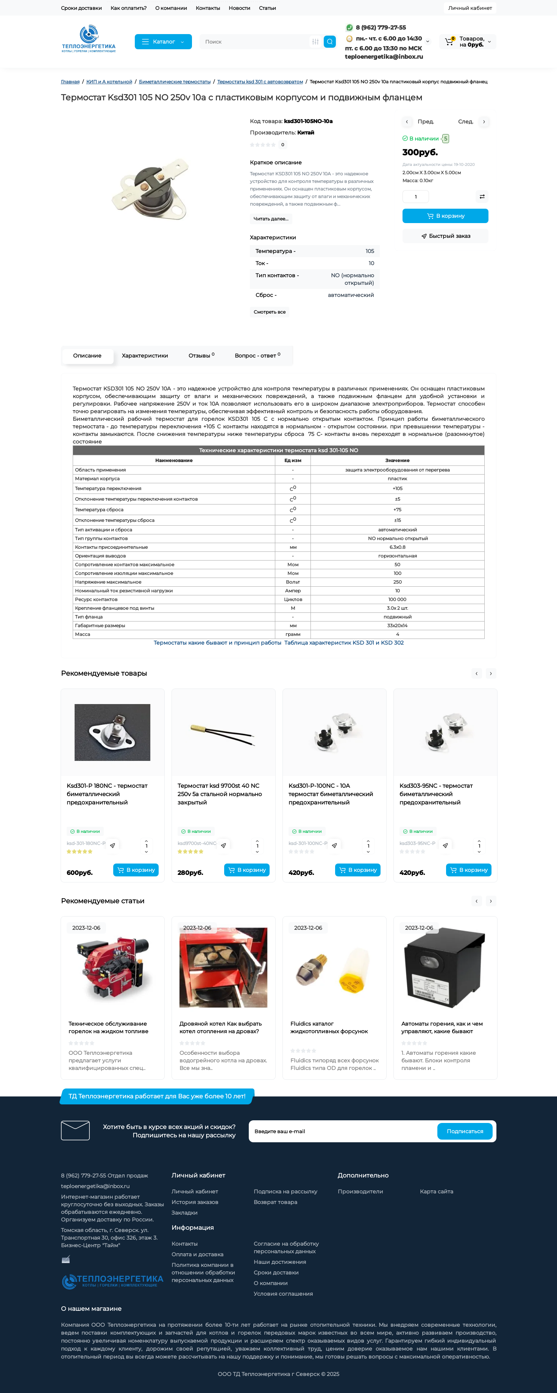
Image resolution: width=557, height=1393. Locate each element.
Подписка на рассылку (285, 1191)
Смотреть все (270, 312)
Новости (239, 8)
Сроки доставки (81, 8)
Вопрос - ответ (256, 355)
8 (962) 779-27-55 (375, 27)
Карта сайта (436, 1191)
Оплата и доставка (197, 1254)
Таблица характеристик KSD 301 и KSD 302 (344, 642)
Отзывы (200, 355)
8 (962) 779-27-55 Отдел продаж (104, 1175)
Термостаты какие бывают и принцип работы (217, 642)
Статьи (267, 8)
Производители (360, 1191)
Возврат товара (275, 1202)
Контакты (208, 8)
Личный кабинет (470, 8)
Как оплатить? (129, 8)
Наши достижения (280, 1262)
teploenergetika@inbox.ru (95, 1186)
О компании (171, 8)
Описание (86, 355)
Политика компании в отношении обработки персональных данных (203, 1273)
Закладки (185, 1212)
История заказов (195, 1202)
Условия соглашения (283, 1293)
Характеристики (144, 355)
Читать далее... (271, 219)
